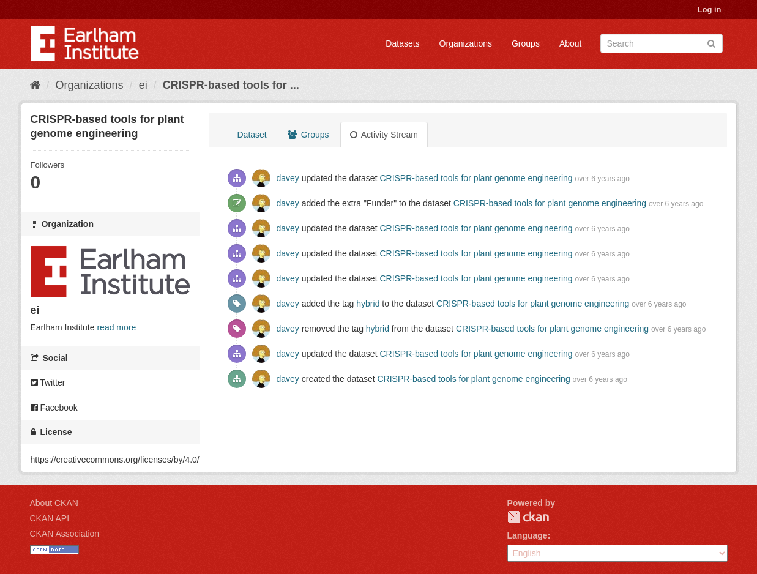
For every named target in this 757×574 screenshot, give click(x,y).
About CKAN (54, 503)
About (570, 43)
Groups (526, 43)
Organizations (465, 43)
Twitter (48, 382)
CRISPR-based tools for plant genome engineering (475, 178)
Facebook (54, 407)
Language (527, 535)
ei (143, 85)
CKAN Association (65, 534)
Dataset (252, 135)
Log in (710, 9)
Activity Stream (384, 135)
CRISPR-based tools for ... (231, 85)
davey (288, 178)
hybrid (367, 303)
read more (116, 327)
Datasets (402, 43)
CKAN (528, 516)
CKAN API (50, 518)
